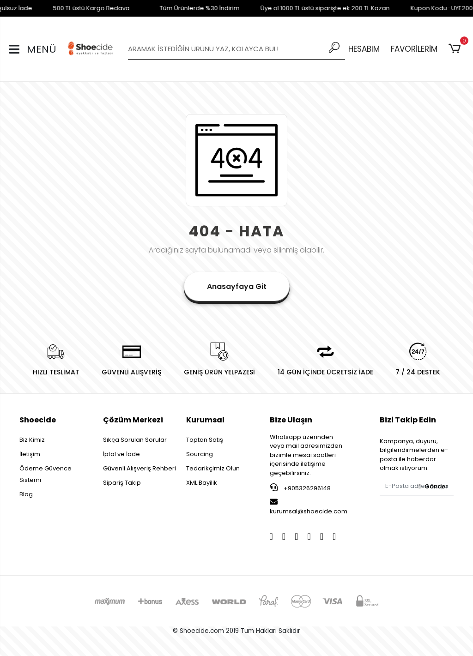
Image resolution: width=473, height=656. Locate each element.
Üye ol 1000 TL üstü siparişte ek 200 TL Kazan (317, 8)
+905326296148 (300, 488)
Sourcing (199, 454)
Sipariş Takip (122, 482)
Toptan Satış (204, 439)
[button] (456, 49)
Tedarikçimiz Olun (213, 468)
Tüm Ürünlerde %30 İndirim (192, 8)
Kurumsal (205, 420)
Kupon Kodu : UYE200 (434, 8)
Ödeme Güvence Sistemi (45, 474)
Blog (26, 494)
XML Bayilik (201, 482)
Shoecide (37, 420)
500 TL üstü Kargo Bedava (83, 8)
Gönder (433, 486)
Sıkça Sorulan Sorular (135, 439)
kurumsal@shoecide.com (308, 507)
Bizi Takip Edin (408, 420)
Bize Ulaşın (291, 420)
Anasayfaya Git (237, 286)
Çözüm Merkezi (133, 420)
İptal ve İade (121, 454)
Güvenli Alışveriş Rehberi (139, 468)
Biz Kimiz (32, 439)
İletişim (29, 454)
